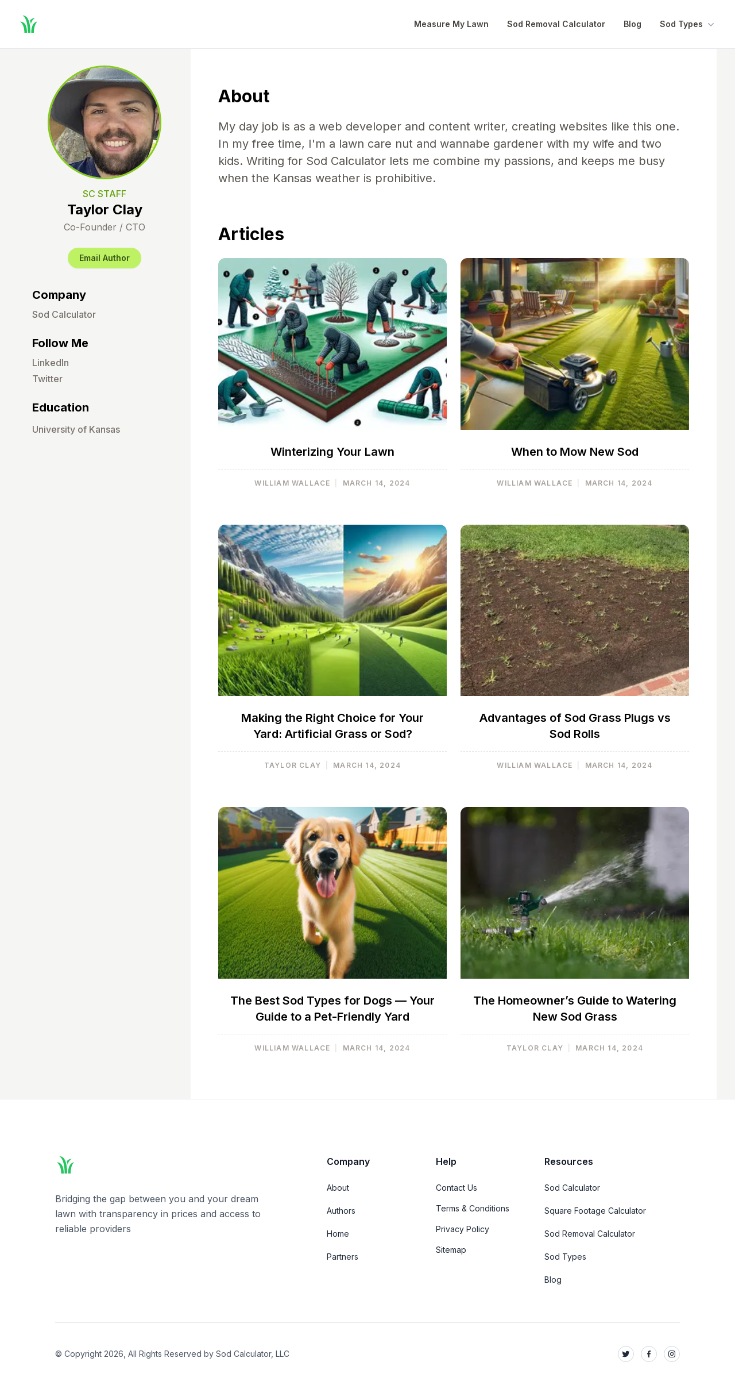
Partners (342, 1256)
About (338, 1187)
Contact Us (456, 1187)
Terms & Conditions (472, 1208)
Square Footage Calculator (595, 1210)
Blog (632, 24)
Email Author (104, 258)
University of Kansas (76, 429)
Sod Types (688, 24)
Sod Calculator (64, 314)
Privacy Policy (462, 1229)
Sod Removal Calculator (556, 24)
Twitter (47, 378)
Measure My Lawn (451, 24)
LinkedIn (50, 362)
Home (338, 1233)
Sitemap (451, 1250)
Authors (341, 1210)
